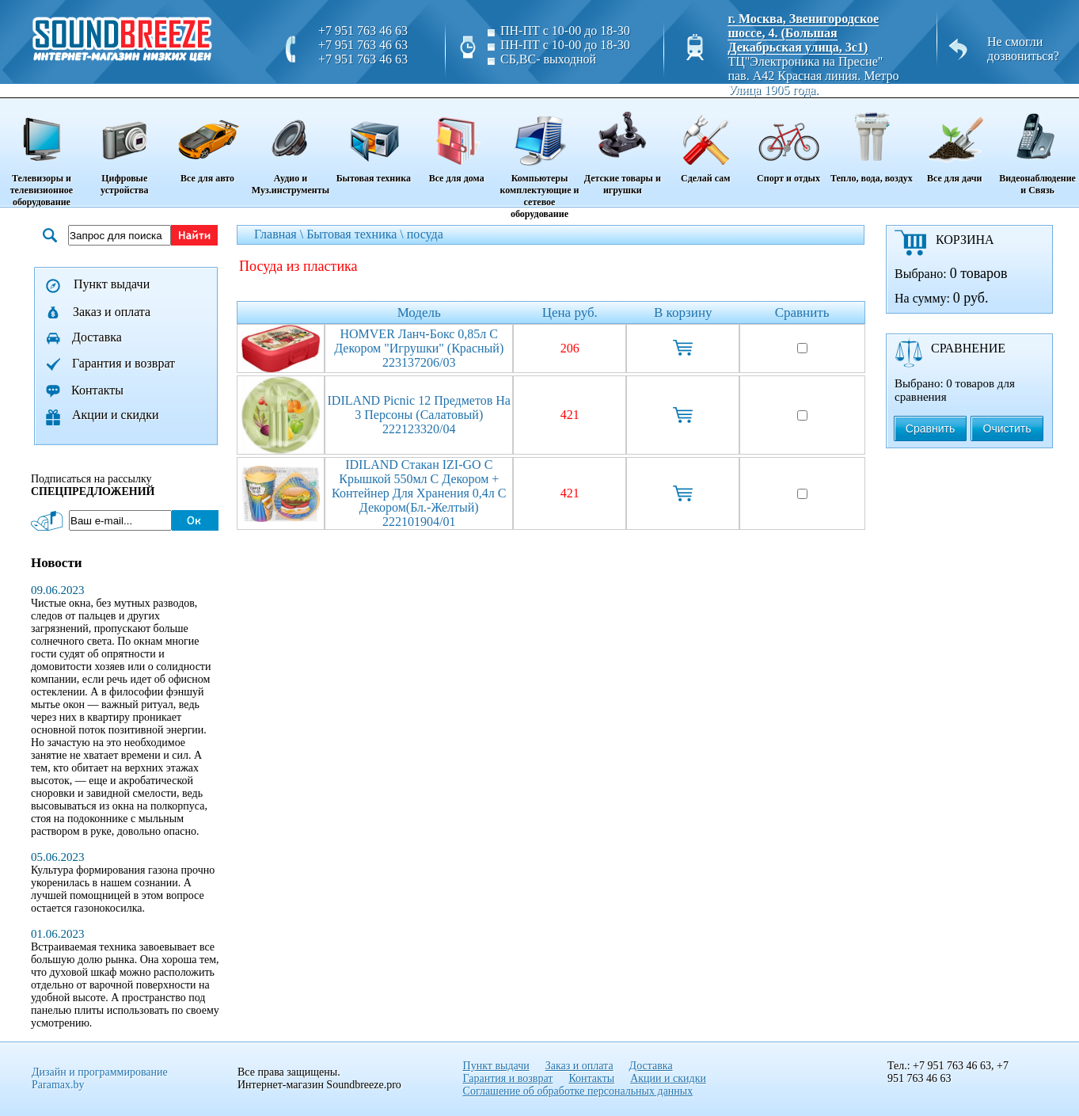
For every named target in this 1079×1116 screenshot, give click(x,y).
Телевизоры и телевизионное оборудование (41, 154)
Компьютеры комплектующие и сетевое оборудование (539, 159)
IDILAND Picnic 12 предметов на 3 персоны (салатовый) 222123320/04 (419, 415)
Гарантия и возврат (123, 363)
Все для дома (456, 142)
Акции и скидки (115, 414)
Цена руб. (570, 312)
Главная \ (280, 234)
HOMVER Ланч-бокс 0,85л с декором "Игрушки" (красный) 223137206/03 (418, 348)
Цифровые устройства (124, 148)
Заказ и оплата (111, 311)
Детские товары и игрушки (622, 148)
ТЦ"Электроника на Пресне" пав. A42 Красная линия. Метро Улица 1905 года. (813, 76)
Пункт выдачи (112, 284)
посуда (425, 234)
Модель (419, 312)
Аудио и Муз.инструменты (290, 148)
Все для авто (207, 142)
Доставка (97, 337)
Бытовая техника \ (356, 234)
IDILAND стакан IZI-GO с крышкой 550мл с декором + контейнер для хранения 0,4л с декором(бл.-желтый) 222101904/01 (419, 493)
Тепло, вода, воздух (871, 142)
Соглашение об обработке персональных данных (578, 1091)
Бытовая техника (373, 142)
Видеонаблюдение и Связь (1037, 148)
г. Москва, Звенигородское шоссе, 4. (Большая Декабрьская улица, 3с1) (803, 33)
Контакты (97, 390)
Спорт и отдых (788, 142)
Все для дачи (954, 142)
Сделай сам (705, 142)
